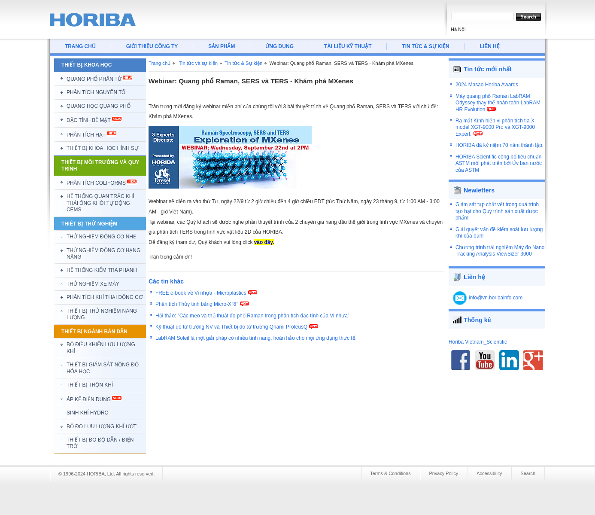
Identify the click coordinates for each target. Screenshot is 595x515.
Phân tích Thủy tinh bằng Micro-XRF (196, 304)
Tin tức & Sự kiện (243, 63)
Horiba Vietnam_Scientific (478, 337)
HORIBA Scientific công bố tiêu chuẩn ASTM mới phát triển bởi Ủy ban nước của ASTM (498, 167)
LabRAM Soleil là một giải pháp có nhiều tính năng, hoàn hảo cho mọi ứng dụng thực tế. (256, 338)
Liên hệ (474, 271)
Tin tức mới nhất (488, 69)
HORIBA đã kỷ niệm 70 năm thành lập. (499, 149)
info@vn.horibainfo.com (495, 293)
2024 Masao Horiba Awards (486, 89)
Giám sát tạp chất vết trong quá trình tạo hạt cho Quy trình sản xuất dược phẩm (497, 206)
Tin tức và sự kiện (198, 63)
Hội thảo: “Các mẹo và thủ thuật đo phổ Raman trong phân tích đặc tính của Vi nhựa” (252, 316)
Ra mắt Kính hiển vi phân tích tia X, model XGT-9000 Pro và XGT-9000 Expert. (495, 131)
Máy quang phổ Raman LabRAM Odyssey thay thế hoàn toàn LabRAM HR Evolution (497, 106)
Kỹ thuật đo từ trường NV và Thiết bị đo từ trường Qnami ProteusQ (231, 327)
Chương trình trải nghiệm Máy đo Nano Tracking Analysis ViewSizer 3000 (499, 246)
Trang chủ (159, 63)
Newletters (479, 185)
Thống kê (477, 314)
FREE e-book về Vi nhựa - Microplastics (200, 293)
